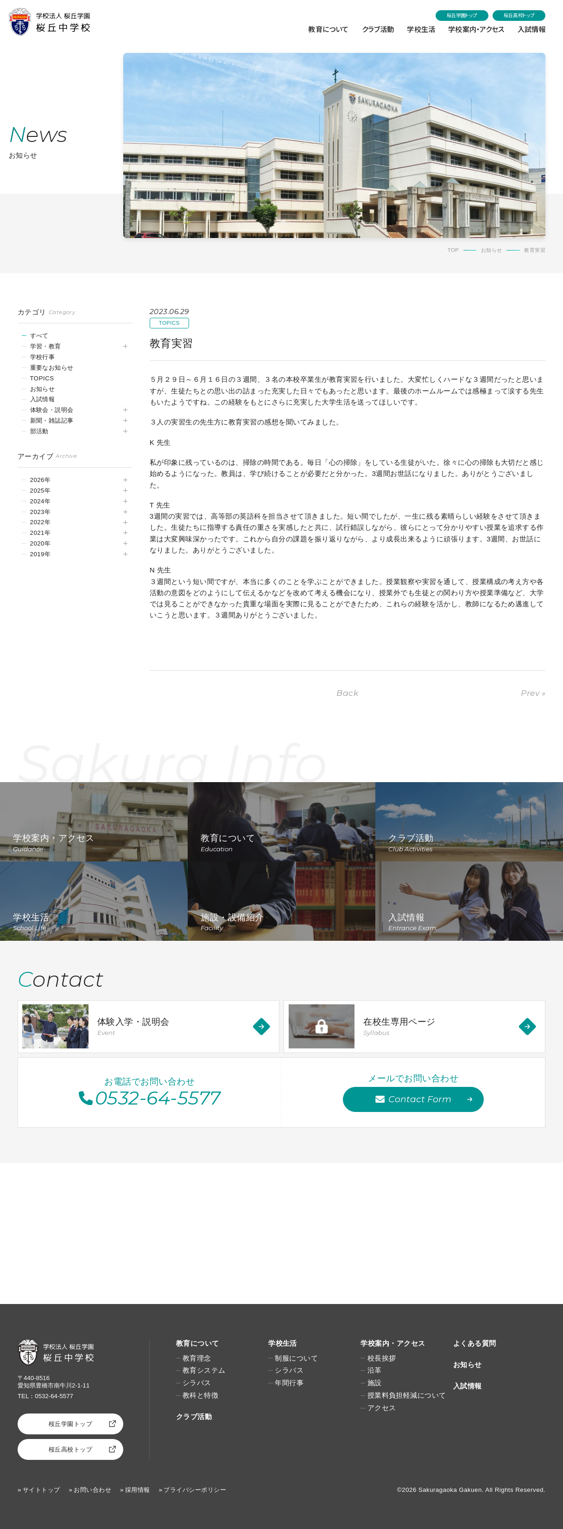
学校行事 (42, 356)
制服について (296, 1358)
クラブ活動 (374, 29)
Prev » (533, 693)
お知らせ (491, 250)
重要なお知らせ (52, 367)
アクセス (381, 1408)
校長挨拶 (381, 1358)
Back (347, 693)
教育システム (204, 1370)
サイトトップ (41, 1489)
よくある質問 (474, 1343)
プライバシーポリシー (195, 1489)
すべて (39, 335)
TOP (453, 250)
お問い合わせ (92, 1489)
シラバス (197, 1383)
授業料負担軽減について (406, 1395)
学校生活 (418, 29)
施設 (374, 1383)
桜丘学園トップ (462, 15)
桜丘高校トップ (519, 15)
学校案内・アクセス (474, 29)
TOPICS (42, 378)
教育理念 (197, 1358)
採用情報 (137, 1489)
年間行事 (289, 1383)
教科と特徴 (200, 1395)
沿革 (374, 1370)
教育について (324, 29)
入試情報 (531, 29)
